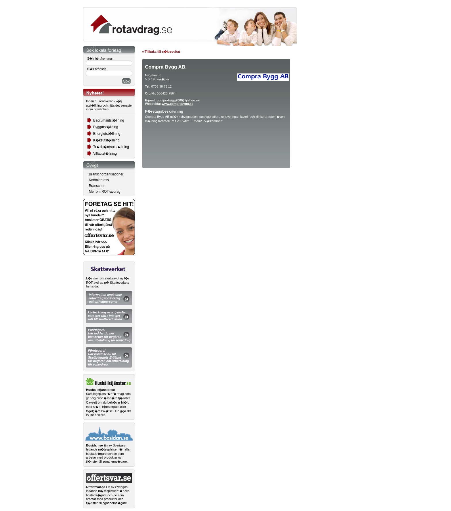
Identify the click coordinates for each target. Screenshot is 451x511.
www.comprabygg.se (177, 103)
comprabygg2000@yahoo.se (178, 100)
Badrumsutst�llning (108, 120)
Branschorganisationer (106, 174)
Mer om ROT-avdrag (104, 192)
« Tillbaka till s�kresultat (161, 51)
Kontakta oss (99, 180)
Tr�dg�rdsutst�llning (111, 147)
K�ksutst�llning (106, 140)
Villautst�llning (105, 154)
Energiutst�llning (106, 134)
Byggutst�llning (105, 127)
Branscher (97, 186)
